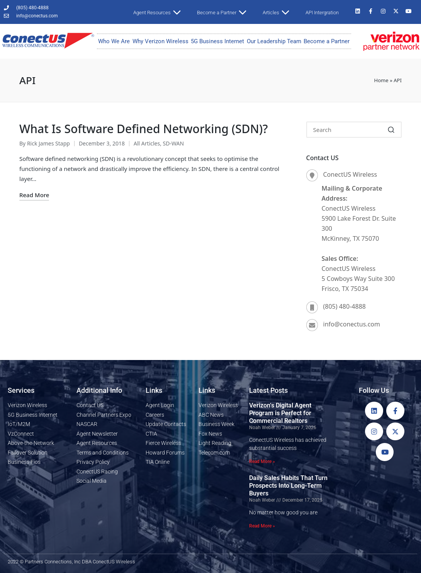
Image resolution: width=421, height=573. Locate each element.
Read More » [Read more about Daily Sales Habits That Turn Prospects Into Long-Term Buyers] (262, 526)
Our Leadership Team (274, 41)
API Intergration (322, 12)
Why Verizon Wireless (160, 41)
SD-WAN (173, 143)
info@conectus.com (351, 324)
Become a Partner (225, 13)
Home (381, 80)
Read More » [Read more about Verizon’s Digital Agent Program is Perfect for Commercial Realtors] (262, 461)
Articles (279, 13)
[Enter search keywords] (354, 130)
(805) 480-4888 (344, 306)
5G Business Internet (217, 41)
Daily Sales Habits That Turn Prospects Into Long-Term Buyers (288, 485)
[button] (391, 130)
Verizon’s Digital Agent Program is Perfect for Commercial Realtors (280, 413)
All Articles (147, 143)
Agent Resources (160, 13)
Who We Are (114, 41)
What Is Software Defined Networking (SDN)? (143, 129)
